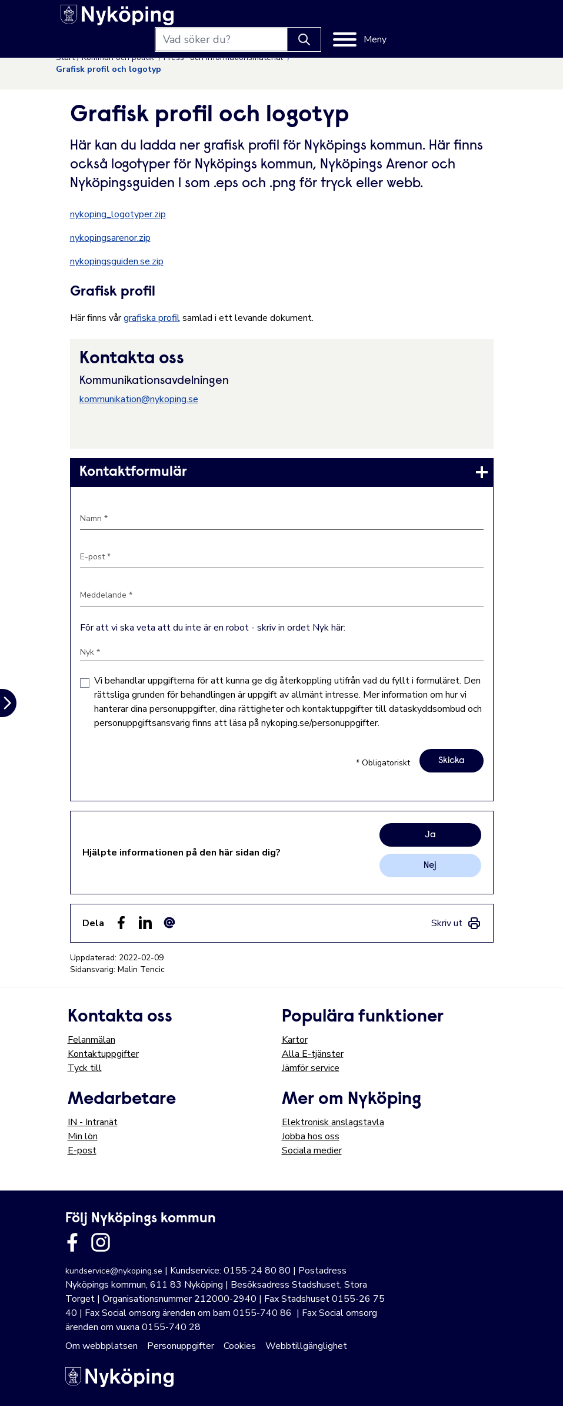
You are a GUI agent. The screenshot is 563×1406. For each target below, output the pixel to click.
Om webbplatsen (101, 1345)
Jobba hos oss (310, 1136)
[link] (282, 472)
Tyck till (85, 1068)
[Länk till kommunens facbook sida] (72, 1242)
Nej (430, 865)
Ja (430, 835)
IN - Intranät (93, 1122)
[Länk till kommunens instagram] (100, 1242)
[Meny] (469, 19)
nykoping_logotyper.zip (118, 214)
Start (65, 57)
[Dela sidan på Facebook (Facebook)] (121, 922)
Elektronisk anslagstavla (333, 1122)
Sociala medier (312, 1150)
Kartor (295, 1039)
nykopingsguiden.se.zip (117, 261)
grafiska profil (152, 317)
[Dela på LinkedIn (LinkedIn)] (145, 922)
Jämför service (310, 1068)
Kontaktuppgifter (103, 1053)
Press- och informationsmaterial (224, 57)
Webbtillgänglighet (306, 1345)
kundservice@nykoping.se (113, 1270)
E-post (82, 1150)
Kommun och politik (119, 57)
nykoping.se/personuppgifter (319, 723)
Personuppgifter (180, 1345)
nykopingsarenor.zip (110, 237)
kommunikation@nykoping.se (138, 399)
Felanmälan (91, 1039)
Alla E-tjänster (313, 1053)
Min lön (83, 1136)
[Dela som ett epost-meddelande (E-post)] (169, 922)
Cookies (240, 1345)
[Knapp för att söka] (413, 19)
